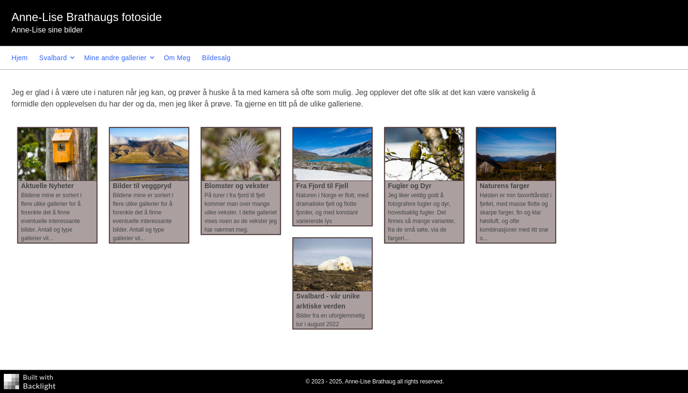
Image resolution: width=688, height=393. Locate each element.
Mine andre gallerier (115, 58)
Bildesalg (216, 58)
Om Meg (177, 58)
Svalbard (53, 58)
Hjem (19, 58)
